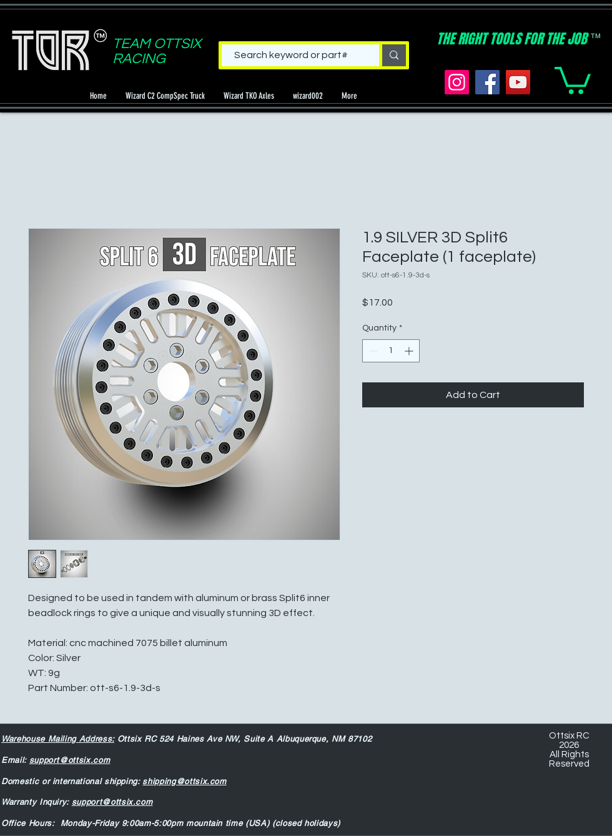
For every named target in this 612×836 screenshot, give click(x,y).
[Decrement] (372, 351)
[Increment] (410, 351)
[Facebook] (487, 82)
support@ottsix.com (70, 760)
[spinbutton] (391, 351)
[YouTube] (518, 82)
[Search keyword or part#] (291, 55)
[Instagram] (457, 82)
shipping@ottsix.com (184, 781)
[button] (573, 79)
